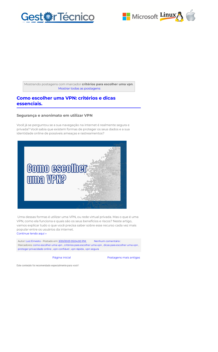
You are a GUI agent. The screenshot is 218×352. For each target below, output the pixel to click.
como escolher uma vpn (48, 245)
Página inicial (61, 257)
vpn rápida (77, 248)
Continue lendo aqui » (32, 233)
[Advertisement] (109, 52)
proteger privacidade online (35, 248)
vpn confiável (61, 248)
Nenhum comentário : (107, 241)
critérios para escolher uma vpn (83, 245)
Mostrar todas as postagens (79, 88)
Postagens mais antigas (123, 257)
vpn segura (92, 248)
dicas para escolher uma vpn (121, 245)
